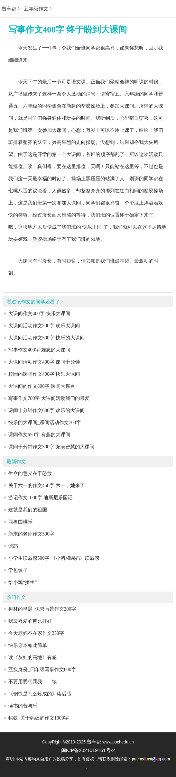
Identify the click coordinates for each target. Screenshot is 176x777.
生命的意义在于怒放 (30, 473)
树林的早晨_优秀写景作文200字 (42, 609)
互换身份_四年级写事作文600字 (42, 669)
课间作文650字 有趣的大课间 (39, 434)
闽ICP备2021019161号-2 (88, 750)
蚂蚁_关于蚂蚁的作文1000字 (38, 718)
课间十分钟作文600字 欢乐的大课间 (46, 410)
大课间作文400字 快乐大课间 (39, 313)
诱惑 (13, 546)
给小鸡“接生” (22, 582)
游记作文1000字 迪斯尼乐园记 (40, 497)
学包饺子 (18, 570)
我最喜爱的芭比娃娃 (30, 621)
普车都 (9, 8)
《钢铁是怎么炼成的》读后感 (39, 693)
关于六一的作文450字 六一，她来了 (46, 485)
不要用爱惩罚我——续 (32, 681)
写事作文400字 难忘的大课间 (39, 350)
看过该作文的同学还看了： (36, 301)
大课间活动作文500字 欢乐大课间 (44, 325)
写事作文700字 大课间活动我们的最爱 (49, 398)
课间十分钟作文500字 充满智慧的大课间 (51, 446)
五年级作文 (36, 8)
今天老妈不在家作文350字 (36, 633)
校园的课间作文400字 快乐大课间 (44, 374)
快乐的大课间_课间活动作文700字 (44, 422)
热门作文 (16, 597)
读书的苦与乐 (22, 706)
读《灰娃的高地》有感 (32, 657)
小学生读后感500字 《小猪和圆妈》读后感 (53, 558)
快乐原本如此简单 (27, 645)
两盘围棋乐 (20, 521)
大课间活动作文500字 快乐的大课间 (46, 337)
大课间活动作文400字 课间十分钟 (44, 362)
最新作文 (16, 461)
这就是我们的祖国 (27, 509)
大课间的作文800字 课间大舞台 (41, 386)
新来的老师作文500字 (31, 534)
